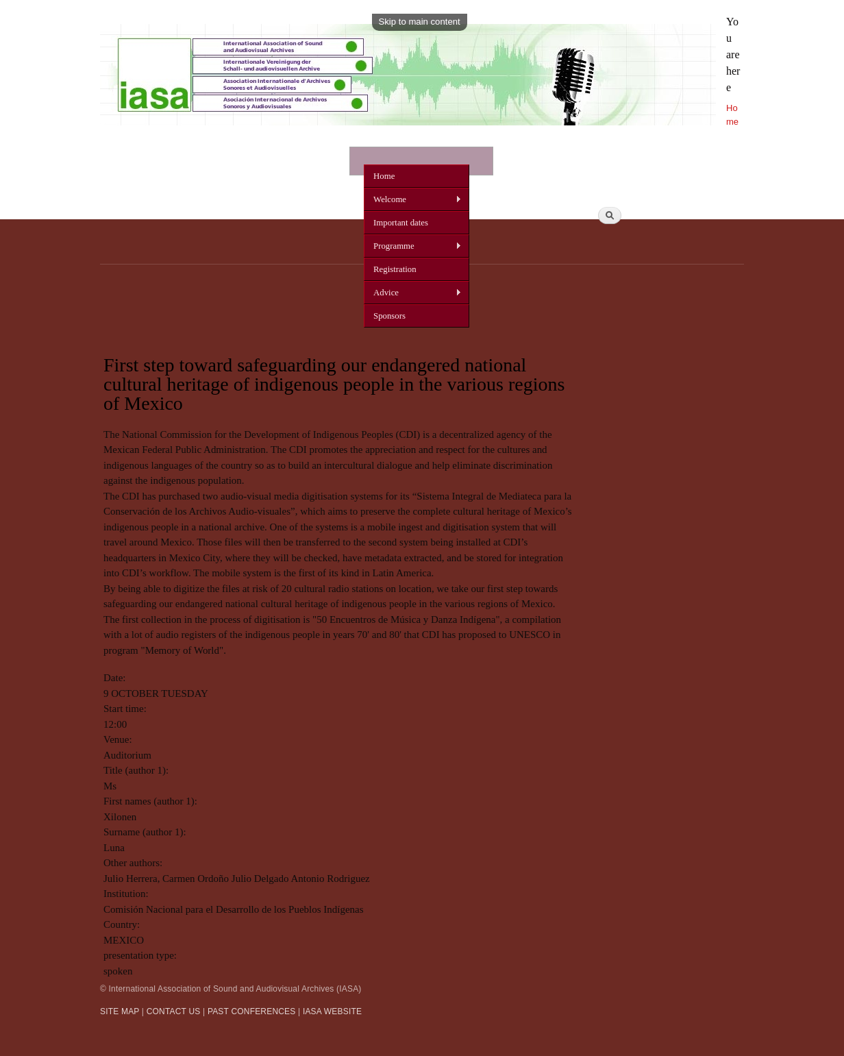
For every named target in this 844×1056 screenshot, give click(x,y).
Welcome (413, 200)
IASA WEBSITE (332, 1011)
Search (726, 184)
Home (384, 176)
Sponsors (389, 316)
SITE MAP (119, 1011)
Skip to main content (419, 21)
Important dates (400, 223)
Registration (394, 269)
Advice (413, 293)
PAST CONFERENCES (252, 1011)
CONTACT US (174, 1011)
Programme (413, 246)
